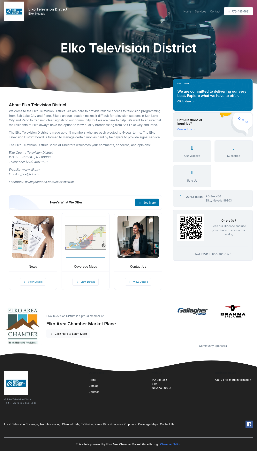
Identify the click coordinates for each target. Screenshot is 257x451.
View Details (33, 281)
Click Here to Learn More (68, 333)
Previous (170, 321)
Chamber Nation (170, 444)
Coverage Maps (85, 266)
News (33, 266)
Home (187, 11)
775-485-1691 (238, 11)
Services (200, 11)
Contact (215, 11)
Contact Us (138, 266)
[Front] (14, 11)
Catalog (94, 385)
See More (147, 202)
